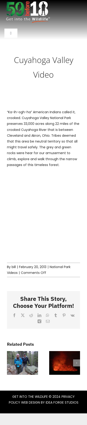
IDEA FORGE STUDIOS (62, 402)
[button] (10, 362)
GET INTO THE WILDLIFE (30, 396)
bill (14, 267)
